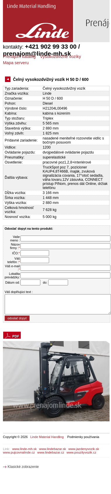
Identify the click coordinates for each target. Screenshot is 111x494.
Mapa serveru (16, 62)
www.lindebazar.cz (50, 452)
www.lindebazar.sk (52, 449)
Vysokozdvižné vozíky (60, 56)
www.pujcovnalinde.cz (19, 452)
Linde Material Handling (47, 437)
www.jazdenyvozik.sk (83, 449)
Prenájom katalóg (19, 56)
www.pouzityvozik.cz (81, 452)
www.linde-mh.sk (24, 449)
